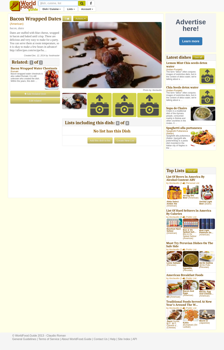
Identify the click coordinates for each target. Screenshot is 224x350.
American (17, 23)
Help (113, 339)
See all (198, 57)
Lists (71, 9)
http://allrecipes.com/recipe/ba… (28, 50)
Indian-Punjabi (174, 69)
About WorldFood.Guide (76, 339)
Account (87, 9)
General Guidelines (24, 339)
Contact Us (100, 339)
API (134, 339)
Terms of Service (48, 339)
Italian (170, 133)
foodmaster (54, 55)
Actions (81, 18)
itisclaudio (157, 90)
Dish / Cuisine (52, 9)
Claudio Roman (56, 335)
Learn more (190, 41)
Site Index (124, 339)
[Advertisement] (34, 156)
